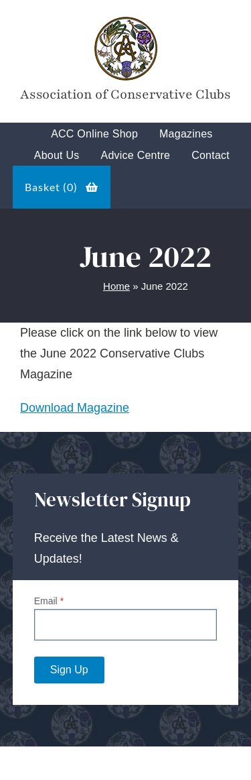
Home (116, 286)
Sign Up (69, 669)
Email (49, 601)
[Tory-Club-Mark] (125, 19)
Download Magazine (74, 407)
